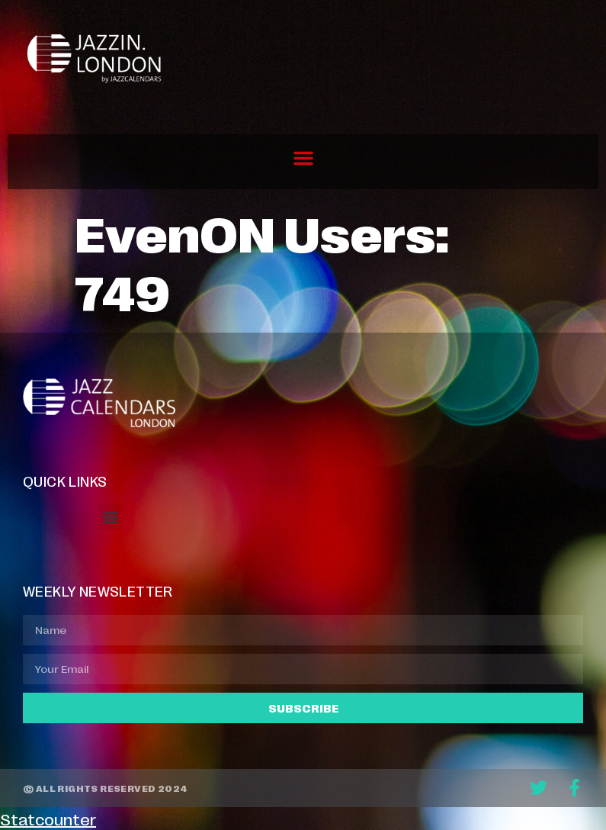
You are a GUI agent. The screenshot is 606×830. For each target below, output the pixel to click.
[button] (303, 158)
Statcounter (48, 818)
